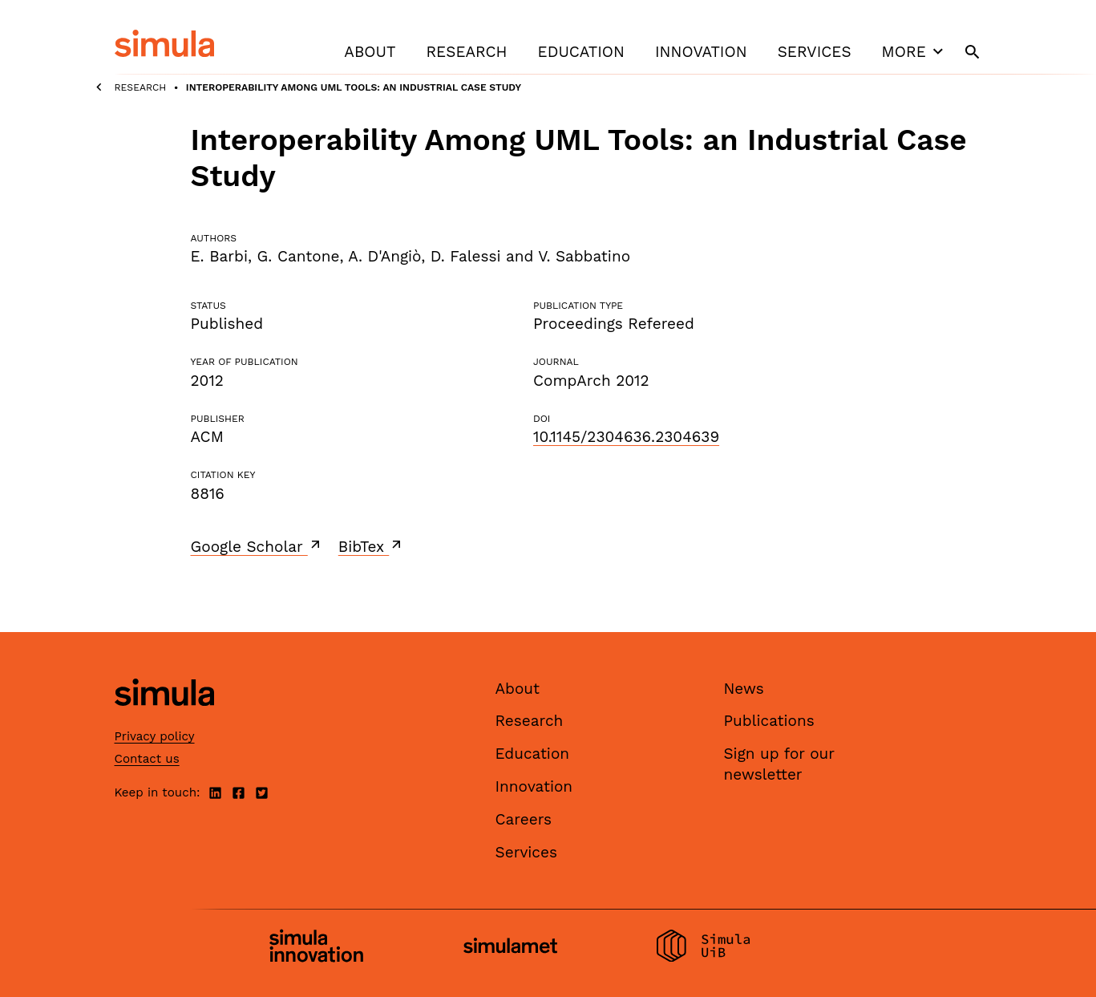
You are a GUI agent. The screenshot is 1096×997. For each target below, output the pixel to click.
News (744, 688)
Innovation (701, 52)
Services (814, 52)
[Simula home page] (164, 719)
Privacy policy (155, 736)
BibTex (371, 546)
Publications (769, 720)
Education (581, 52)
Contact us (147, 759)
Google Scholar (257, 546)
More (915, 51)
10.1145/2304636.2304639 (626, 437)
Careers (523, 819)
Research (466, 52)
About (369, 52)
